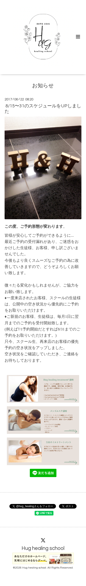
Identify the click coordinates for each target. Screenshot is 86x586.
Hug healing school (43, 548)
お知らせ (43, 85)
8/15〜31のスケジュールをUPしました (43, 109)
